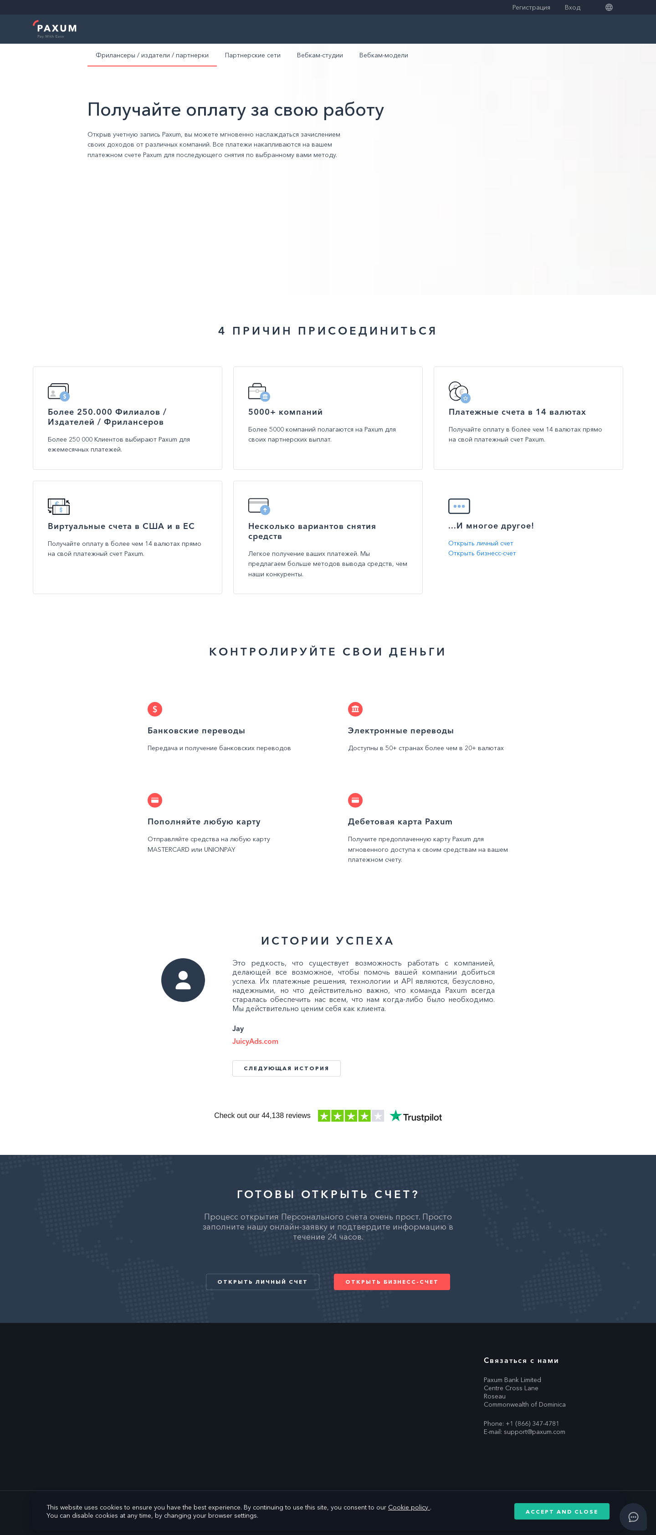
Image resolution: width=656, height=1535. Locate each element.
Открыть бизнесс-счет (482, 553)
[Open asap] (633, 1516)
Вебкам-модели (383, 55)
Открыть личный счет (480, 543)
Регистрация (531, 7)
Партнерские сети (253, 55)
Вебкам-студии (320, 55)
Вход (572, 7)
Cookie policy (409, 1507)
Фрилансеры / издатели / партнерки (152, 55)
